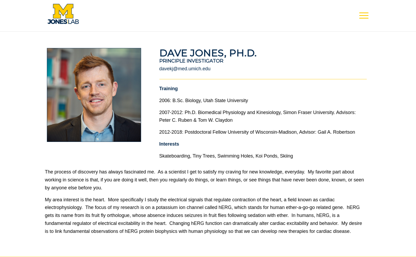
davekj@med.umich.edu (184, 68)
